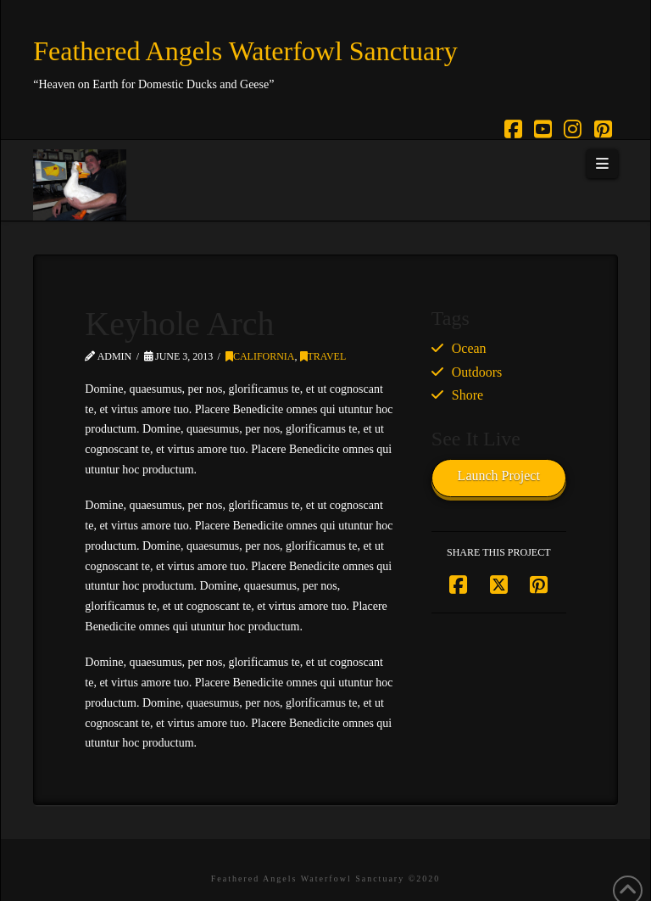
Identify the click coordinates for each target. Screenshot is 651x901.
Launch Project (499, 475)
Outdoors (477, 372)
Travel (323, 356)
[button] (602, 163)
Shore (467, 395)
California (260, 356)
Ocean (469, 348)
